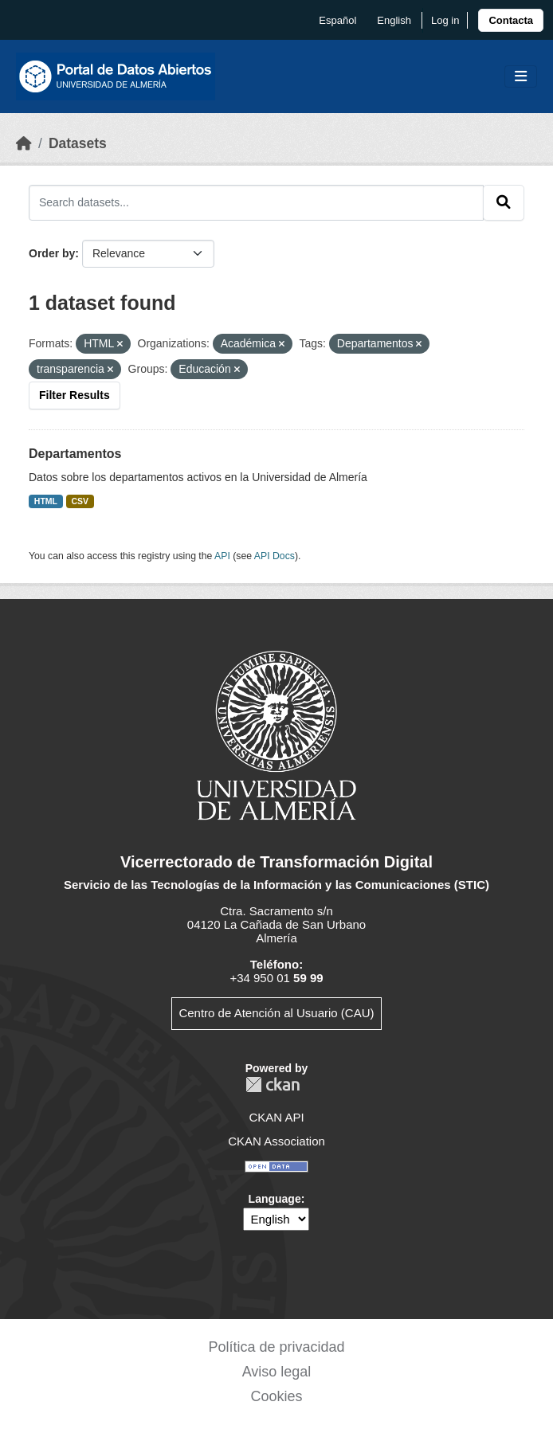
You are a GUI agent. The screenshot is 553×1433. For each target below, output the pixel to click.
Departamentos (75, 453)
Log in (445, 20)
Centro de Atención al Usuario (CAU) (276, 1013)
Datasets (78, 143)
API (222, 556)
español (337, 20)
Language (275, 1198)
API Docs (274, 556)
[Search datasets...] (256, 202)
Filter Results (74, 395)
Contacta (510, 20)
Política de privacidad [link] (276, 1347)
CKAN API (276, 1117)
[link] (510, 20)
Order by (52, 253)
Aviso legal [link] (277, 1372)
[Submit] (503, 202)
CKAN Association (276, 1141)
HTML (45, 501)
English (394, 20)
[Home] (24, 143)
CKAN (272, 1084)
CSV (80, 501)
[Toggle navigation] (520, 76)
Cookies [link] (276, 1396)
